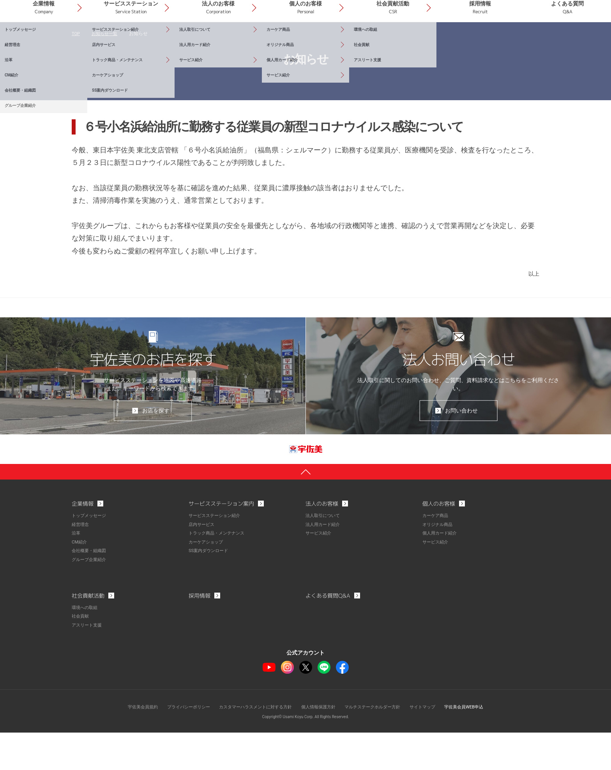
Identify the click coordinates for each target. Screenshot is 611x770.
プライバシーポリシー (179, 744)
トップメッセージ (90, 555)
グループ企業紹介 (90, 597)
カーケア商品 (436, 555)
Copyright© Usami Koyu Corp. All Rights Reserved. (305, 754)
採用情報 (499, 38)
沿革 (76, 572)
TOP (76, 70)
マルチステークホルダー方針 (377, 744)
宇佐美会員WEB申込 (475, 744)
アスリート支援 (88, 663)
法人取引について (324, 555)
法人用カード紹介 (324, 563)
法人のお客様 (277, 38)
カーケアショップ (207, 580)
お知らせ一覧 (106, 70)
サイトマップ (431, 744)
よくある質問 (574, 38)
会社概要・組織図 (90, 589)
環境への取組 (86, 645)
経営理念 (81, 563)
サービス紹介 (320, 572)
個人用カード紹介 (441, 572)
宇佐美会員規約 (130, 744)
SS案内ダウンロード (210, 589)
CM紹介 (80, 580)
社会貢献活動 (425, 38)
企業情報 (129, 38)
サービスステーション (203, 38)
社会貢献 (81, 654)
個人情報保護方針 (319, 744)
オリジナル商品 (438, 563)
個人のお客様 (351, 38)
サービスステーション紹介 (217, 555)
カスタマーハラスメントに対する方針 (251, 744)
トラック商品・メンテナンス (219, 572)
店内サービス (203, 563)
